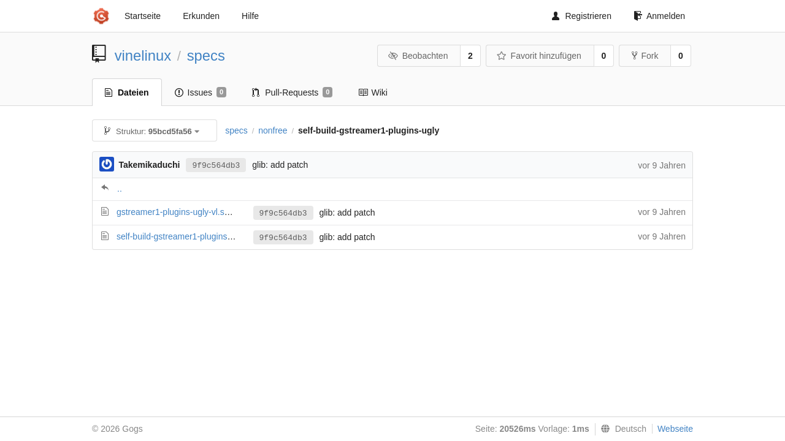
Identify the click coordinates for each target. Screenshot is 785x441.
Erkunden (201, 16)
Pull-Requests (292, 92)
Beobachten (418, 56)
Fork (645, 56)
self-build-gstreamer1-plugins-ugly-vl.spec (196, 236)
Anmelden (659, 16)
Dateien (127, 92)
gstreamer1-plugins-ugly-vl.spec (177, 212)
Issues (201, 92)
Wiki (372, 92)
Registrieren (581, 16)
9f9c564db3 (216, 165)
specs (206, 55)
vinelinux (143, 55)
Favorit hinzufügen (539, 56)
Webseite (675, 429)
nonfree (272, 130)
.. (119, 189)
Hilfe (250, 16)
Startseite (142, 16)
